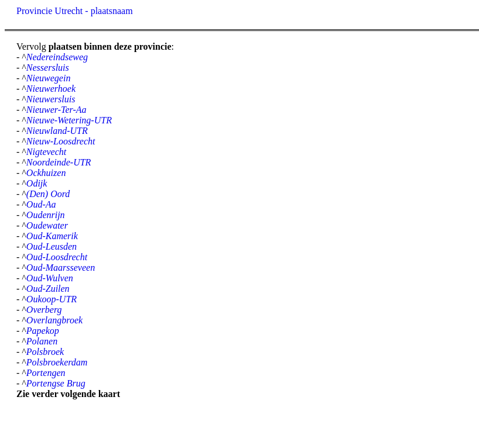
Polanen (41, 341)
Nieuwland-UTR (57, 131)
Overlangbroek (54, 320)
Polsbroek (45, 352)
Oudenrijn (45, 215)
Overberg (44, 310)
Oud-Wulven (49, 278)
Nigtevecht (46, 152)
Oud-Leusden (51, 246)
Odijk (36, 183)
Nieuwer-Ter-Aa (56, 110)
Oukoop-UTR (51, 299)
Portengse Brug (55, 383)
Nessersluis (47, 68)
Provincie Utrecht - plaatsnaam (74, 11)
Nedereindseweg (57, 57)
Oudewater (47, 225)
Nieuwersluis (51, 99)
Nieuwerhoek (51, 89)
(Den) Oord (48, 194)
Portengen (46, 373)
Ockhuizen (46, 173)
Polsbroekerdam (57, 362)
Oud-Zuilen (48, 289)
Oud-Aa (41, 204)
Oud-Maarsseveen (60, 267)
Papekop (42, 331)
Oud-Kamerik (52, 236)
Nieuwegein (48, 78)
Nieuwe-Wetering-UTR (69, 120)
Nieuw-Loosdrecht (60, 141)
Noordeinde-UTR (58, 162)
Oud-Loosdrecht (56, 257)
